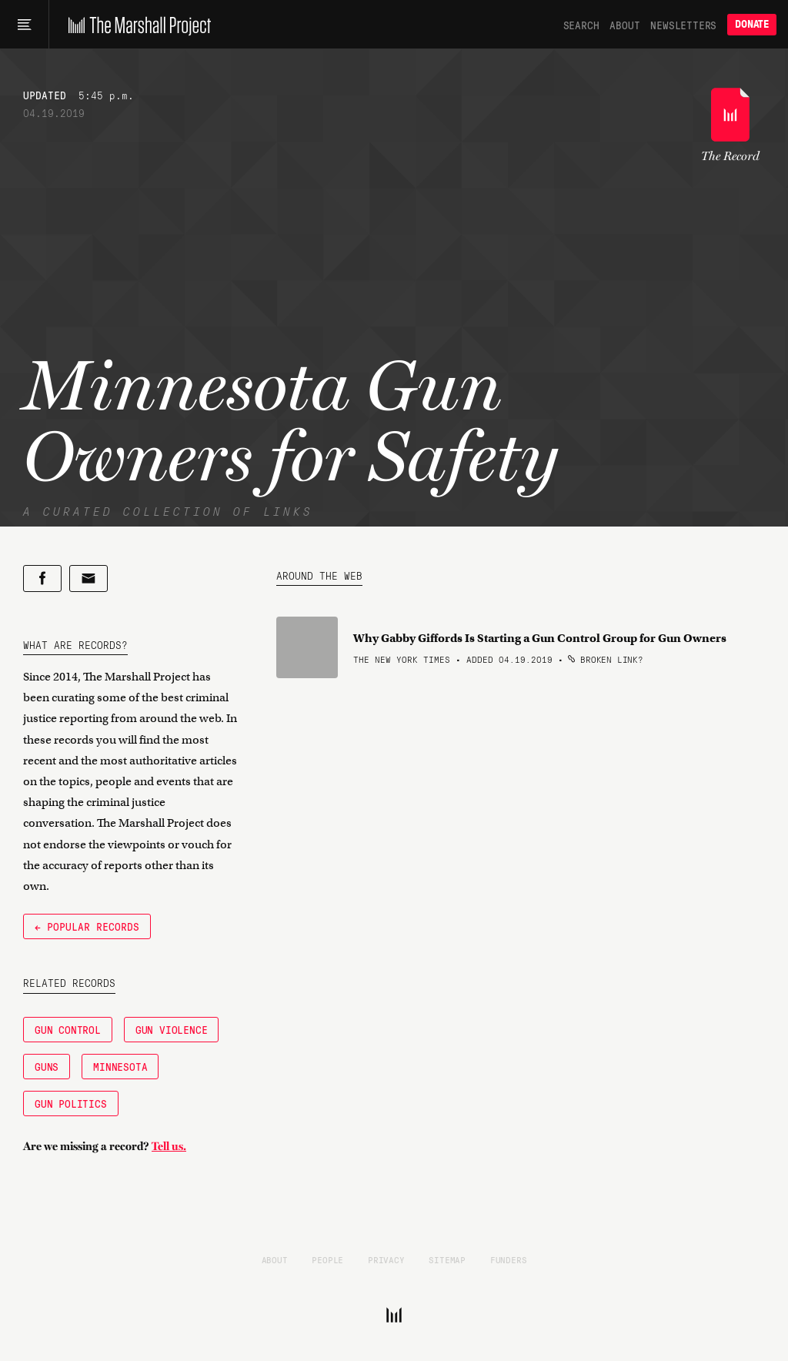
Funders (508, 1259)
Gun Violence (171, 1029)
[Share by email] (88, 578)
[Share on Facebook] (42, 578)
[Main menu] (24, 24)
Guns (46, 1066)
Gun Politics (71, 1103)
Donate (752, 24)
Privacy (386, 1259)
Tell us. (169, 1146)
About (624, 25)
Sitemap (447, 1259)
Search (581, 25)
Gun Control (68, 1029)
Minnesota (120, 1066)
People (327, 1259)
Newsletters (683, 25)
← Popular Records (87, 926)
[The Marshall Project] (135, 24)
